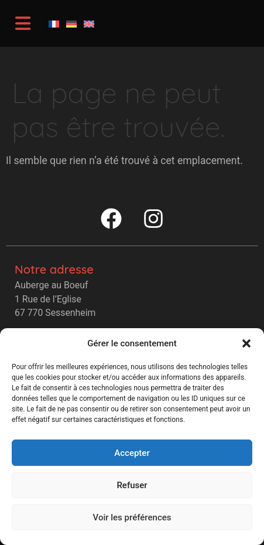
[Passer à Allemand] (71, 23)
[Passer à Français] (54, 23)
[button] (246, 343)
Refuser (131, 485)
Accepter (131, 453)
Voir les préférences (132, 517)
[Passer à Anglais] (89, 23)
